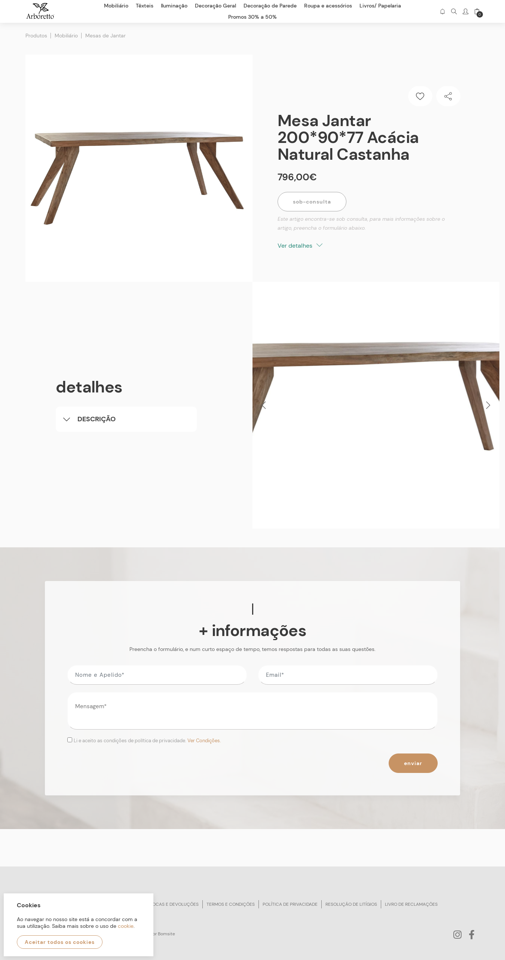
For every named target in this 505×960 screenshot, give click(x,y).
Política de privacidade (290, 904)
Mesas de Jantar (105, 35)
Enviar (413, 763)
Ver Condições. (204, 740)
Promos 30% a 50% (252, 16)
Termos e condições (230, 904)
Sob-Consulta (312, 201)
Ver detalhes (300, 246)
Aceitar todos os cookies (60, 942)
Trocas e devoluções (173, 904)
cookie (126, 926)
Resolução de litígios (351, 904)
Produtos (36, 35)
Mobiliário (66, 35)
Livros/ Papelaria (380, 5)
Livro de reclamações (411, 904)
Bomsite (166, 934)
